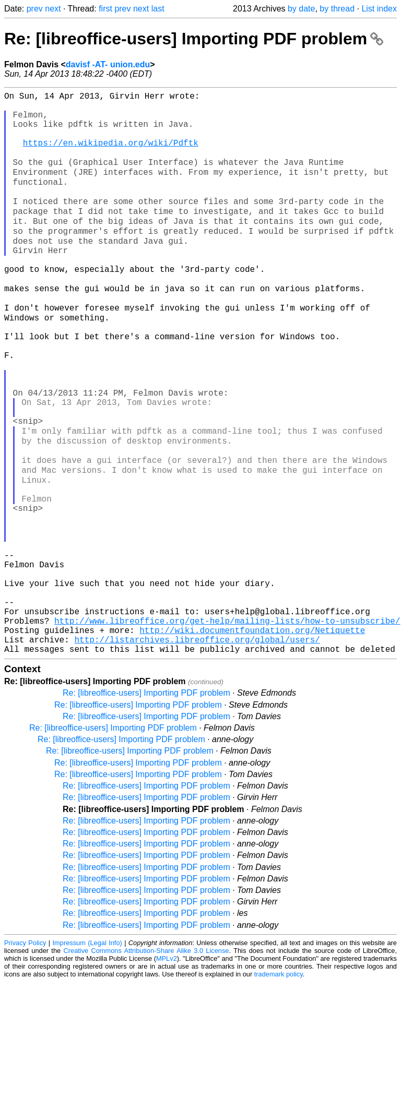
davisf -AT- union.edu (108, 64)
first (105, 8)
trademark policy (278, 1089)
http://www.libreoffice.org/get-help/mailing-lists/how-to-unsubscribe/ (227, 729)
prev (35, 8)
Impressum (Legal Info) (87, 1058)
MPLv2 (166, 1073)
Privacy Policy (25, 1058)
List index (379, 8)
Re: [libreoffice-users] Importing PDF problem (193, 38)
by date (301, 8)
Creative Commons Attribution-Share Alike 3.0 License (146, 1065)
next (53, 8)
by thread (337, 8)
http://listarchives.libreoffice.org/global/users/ (197, 752)
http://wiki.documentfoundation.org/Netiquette (252, 740)
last (157, 8)
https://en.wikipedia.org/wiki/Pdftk (110, 155)
